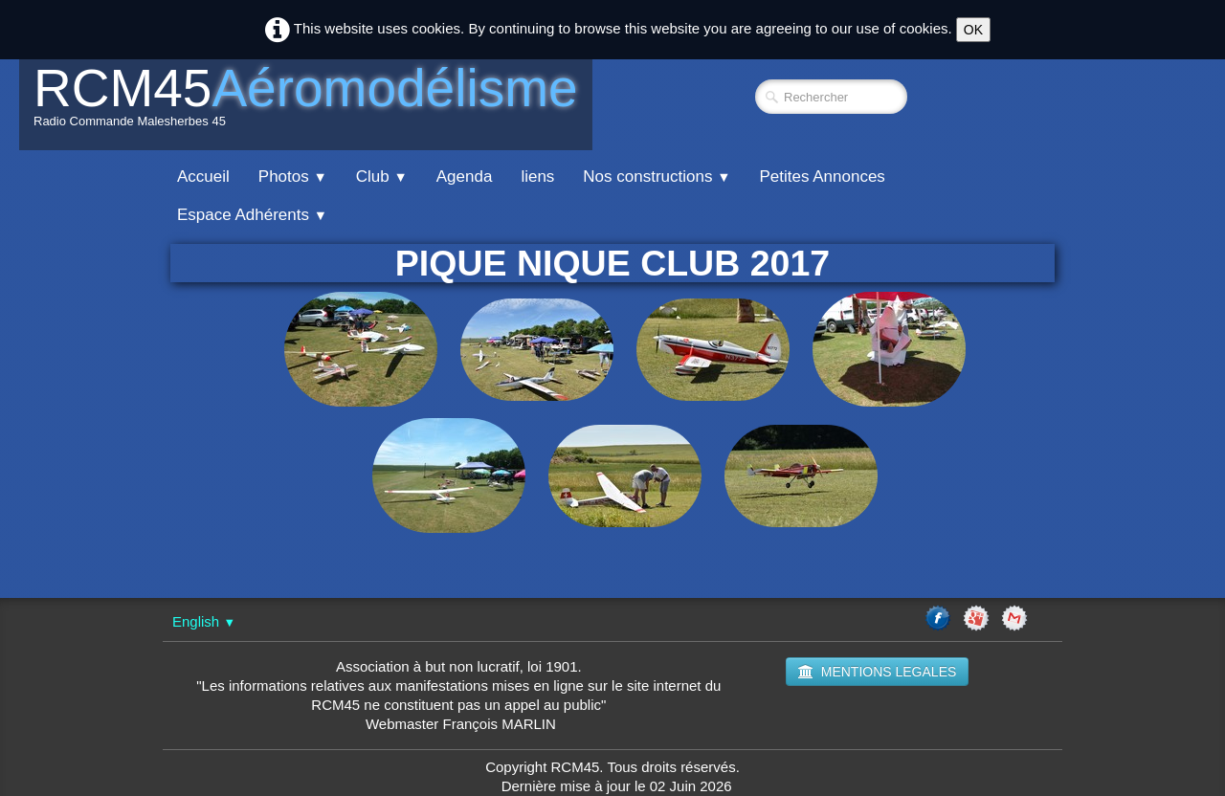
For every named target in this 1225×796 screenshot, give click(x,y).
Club (382, 176)
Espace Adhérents (252, 215)
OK (973, 29)
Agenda (464, 176)
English (203, 621)
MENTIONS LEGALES (877, 671)
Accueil (203, 176)
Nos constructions (656, 176)
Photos (292, 176)
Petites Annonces (821, 176)
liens (537, 176)
